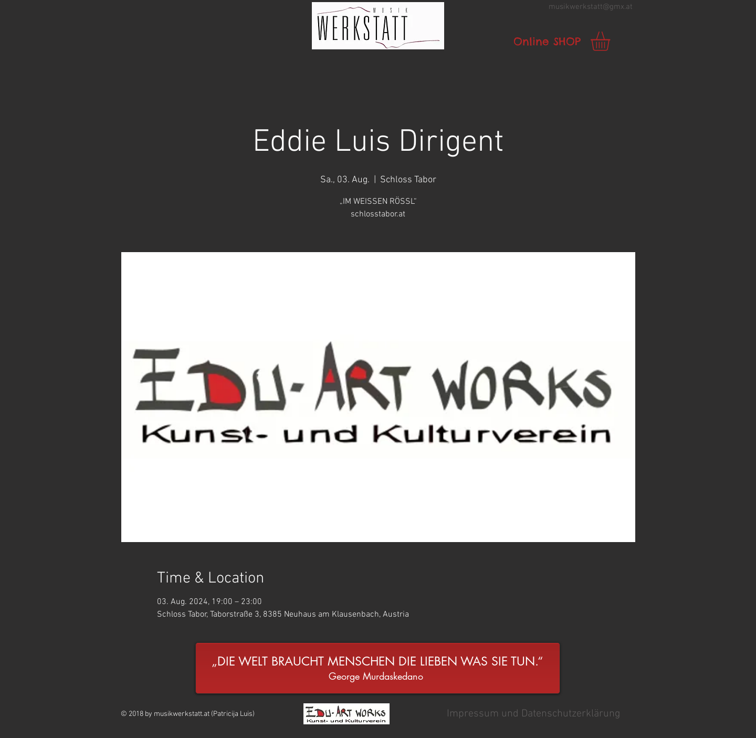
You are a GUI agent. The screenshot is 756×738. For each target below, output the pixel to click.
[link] (612, 41)
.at (628, 7)
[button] (378, 25)
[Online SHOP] (547, 41)
